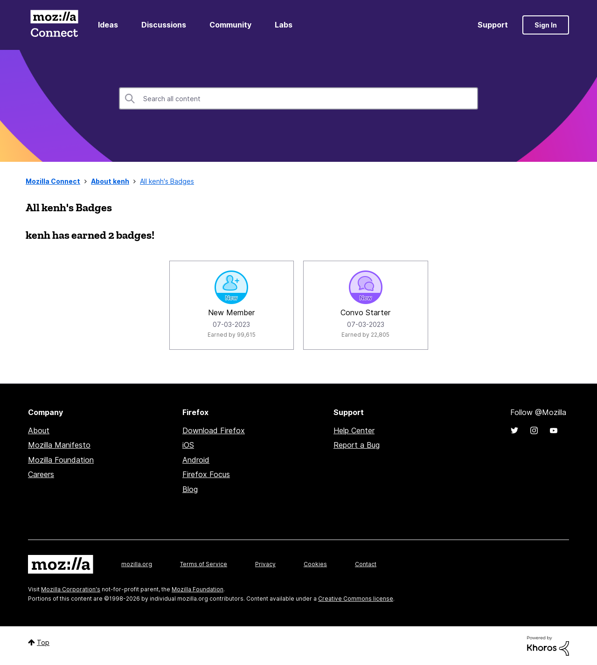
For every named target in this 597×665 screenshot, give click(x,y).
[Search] (298, 98)
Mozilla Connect (54, 25)
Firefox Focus (206, 474)
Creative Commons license (355, 598)
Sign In (546, 25)
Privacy (265, 564)
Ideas (108, 24)
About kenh (110, 181)
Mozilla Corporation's (70, 589)
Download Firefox (213, 430)
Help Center (354, 430)
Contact (365, 564)
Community (230, 24)
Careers (41, 474)
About (38, 430)
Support (493, 24)
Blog (190, 489)
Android (195, 459)
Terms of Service (203, 564)
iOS (188, 445)
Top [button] (43, 642)
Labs (283, 24)
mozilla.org (136, 564)
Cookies (315, 564)
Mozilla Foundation (61, 459)
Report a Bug (356, 445)
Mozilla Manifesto (59, 445)
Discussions (163, 24)
